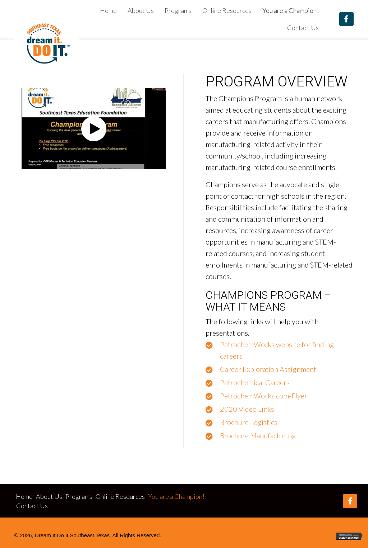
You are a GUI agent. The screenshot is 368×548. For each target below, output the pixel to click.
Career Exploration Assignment (268, 369)
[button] (346, 19)
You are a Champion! (176, 496)
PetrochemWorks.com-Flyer (263, 395)
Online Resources (120, 496)
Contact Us (32, 506)
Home (24, 496)
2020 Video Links (247, 409)
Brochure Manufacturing (258, 435)
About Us (49, 496)
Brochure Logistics (248, 422)
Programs (78, 496)
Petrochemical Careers (255, 382)
